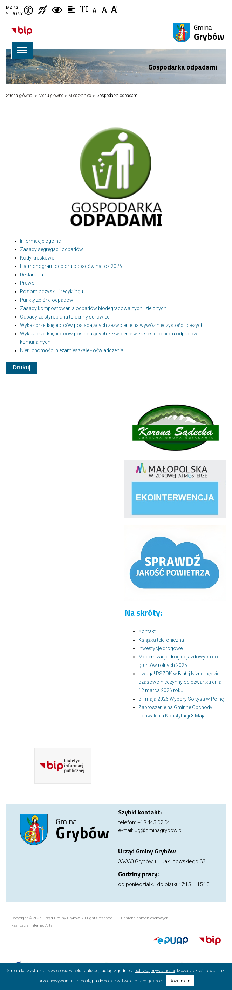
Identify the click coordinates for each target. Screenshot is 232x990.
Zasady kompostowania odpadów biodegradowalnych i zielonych (93, 308)
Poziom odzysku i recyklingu (51, 291)
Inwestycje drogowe (160, 648)
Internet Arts (41, 925)
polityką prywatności (154, 970)
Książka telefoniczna (161, 640)
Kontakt (147, 631)
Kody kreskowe (37, 258)
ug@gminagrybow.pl (159, 830)
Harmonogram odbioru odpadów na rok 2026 (71, 266)
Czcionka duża (115, 8)
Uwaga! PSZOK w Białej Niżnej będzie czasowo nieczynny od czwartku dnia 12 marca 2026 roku (179, 682)
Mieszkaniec (79, 95)
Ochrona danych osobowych (145, 918)
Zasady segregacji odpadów (51, 249)
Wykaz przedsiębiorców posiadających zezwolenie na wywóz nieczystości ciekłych (112, 325)
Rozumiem (180, 980)
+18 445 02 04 (153, 822)
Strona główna (19, 95)
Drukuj (22, 368)
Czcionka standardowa (105, 8)
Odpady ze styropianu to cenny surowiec (65, 317)
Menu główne (51, 95)
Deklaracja (31, 274)
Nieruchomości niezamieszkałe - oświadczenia (71, 350)
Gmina (209, 33)
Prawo (27, 283)
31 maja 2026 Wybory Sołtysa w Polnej (181, 699)
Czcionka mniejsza (96, 8)
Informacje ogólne (40, 241)
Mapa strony (14, 11)
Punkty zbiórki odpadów (46, 300)
